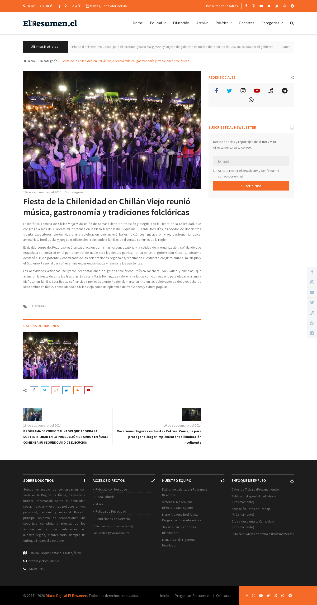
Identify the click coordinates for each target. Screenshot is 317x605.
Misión (99, 504)
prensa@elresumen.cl (44, 561)
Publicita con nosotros (222, 6)
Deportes (246, 22)
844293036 (35, 569)
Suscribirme (251, 185)
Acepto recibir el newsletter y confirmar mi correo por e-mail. (246, 173)
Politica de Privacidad (110, 511)
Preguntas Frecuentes (192, 595)
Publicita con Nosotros (111, 489)
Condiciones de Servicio (112, 519)
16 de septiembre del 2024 (42, 192)
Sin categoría (47, 61)
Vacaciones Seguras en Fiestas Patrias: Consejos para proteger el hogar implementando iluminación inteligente (159, 437)
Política (224, 22)
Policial (158, 22)
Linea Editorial (105, 497)
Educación (181, 22)
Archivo (202, 22)
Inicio (29, 61)
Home (138, 22)
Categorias (272, 22)
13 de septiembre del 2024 (42, 425)
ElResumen (39, 306)
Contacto (224, 595)
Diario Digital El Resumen (66, 595)
